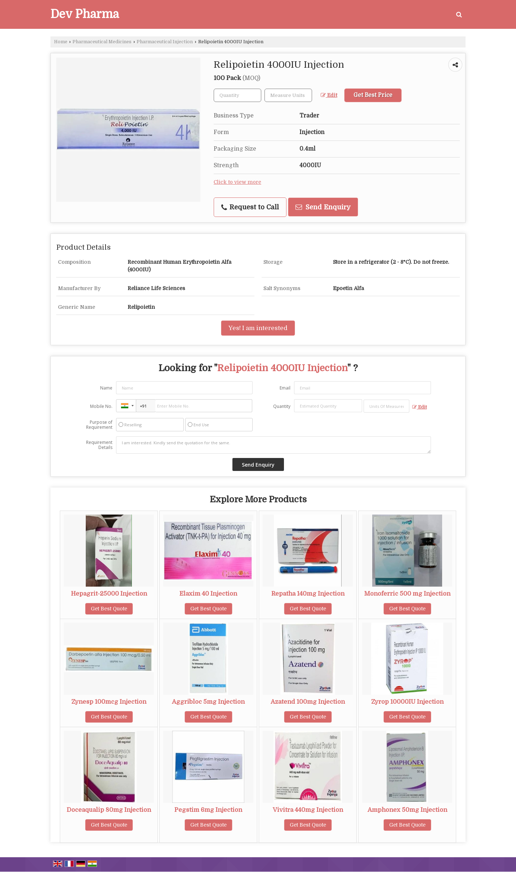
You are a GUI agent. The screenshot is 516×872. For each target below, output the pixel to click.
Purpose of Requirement (99, 425)
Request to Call (250, 207)
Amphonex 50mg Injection (407, 809)
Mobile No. (101, 406)
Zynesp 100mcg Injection (108, 701)
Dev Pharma (84, 14)
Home (60, 41)
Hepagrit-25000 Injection (109, 593)
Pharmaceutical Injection (165, 41)
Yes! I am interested (258, 328)
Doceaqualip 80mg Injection (109, 809)
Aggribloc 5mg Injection (208, 701)
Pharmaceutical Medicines (102, 41)
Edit (329, 95)
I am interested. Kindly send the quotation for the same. (273, 445)
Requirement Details (99, 445)
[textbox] (288, 95)
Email (285, 388)
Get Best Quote (109, 608)
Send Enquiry (323, 207)
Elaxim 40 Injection (208, 593)
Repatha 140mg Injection (307, 593)
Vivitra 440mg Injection (308, 809)
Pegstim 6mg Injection (208, 809)
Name (106, 388)
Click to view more (237, 182)
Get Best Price (372, 95)
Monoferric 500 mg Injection (407, 593)
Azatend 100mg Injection (308, 701)
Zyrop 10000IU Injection (407, 701)
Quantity (281, 406)
